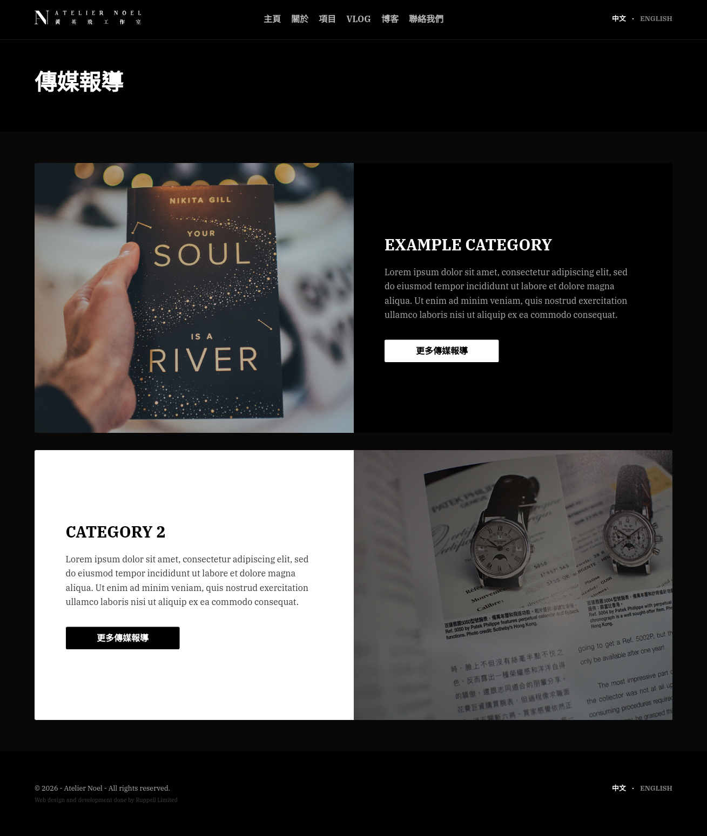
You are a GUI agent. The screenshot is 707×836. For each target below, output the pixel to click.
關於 (299, 18)
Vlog (358, 18)
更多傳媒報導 (442, 350)
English (656, 18)
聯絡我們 (426, 18)
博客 (390, 18)
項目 (327, 18)
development (95, 800)
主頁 (272, 18)
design (56, 800)
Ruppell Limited (157, 800)
